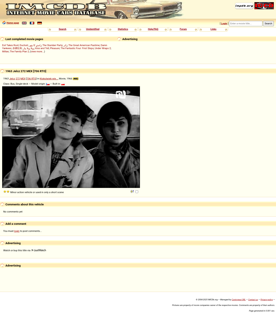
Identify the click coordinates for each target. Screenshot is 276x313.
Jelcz (12, 78)
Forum (183, 29)
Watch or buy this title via (24, 250)
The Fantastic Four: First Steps (77, 48)
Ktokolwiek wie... (49, 78)
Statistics (123, 29)
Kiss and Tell (42, 48)
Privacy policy (266, 299)
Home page (12, 22)
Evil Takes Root (10, 45)
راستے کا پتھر (35, 45)
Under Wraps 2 (103, 48)
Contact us (253, 299)
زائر (65, 45)
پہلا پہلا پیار (28, 48)
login (17, 230)
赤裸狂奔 (17, 48)
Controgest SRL (239, 299)
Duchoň (24, 45)
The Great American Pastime (84, 45)
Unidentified (92, 29)
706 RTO (31, 78)
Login (224, 23)
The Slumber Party (52, 45)
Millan (5, 51)
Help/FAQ (153, 29)
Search (62, 29)
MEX (22, 78)
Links (213, 29)
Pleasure (55, 48)
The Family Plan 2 (19, 51)
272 (18, 78)
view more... (37, 51)
